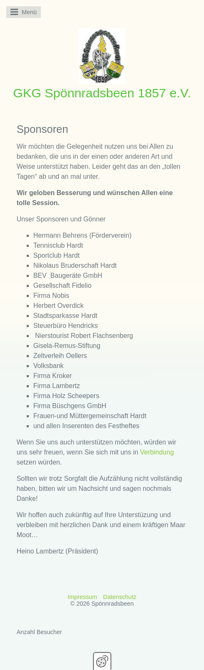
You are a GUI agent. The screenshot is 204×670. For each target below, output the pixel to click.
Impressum (82, 597)
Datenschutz (119, 597)
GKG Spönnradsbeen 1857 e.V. (102, 93)
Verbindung (157, 452)
